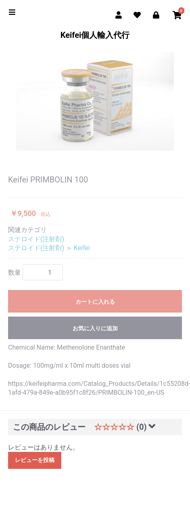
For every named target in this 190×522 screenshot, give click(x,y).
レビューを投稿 (34, 460)
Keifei (82, 248)
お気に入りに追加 (95, 328)
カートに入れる (95, 301)
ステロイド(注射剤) (36, 239)
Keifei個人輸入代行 (95, 35)
